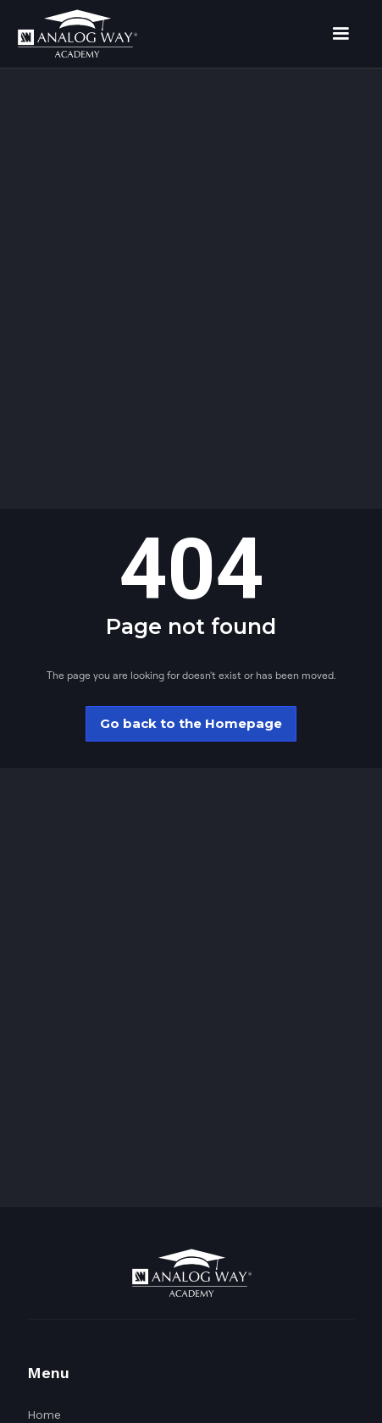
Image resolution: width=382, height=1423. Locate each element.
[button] (340, 34)
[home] (77, 34)
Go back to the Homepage (191, 723)
